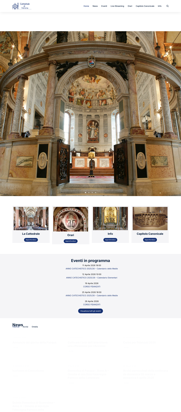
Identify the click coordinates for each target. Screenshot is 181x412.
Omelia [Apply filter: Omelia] (35, 240)
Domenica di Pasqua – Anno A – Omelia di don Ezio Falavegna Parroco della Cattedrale (88, 287)
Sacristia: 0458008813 (67, 371)
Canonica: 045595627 (67, 367)
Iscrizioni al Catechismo (28, 284)
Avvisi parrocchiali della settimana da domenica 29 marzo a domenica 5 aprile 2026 (145, 287)
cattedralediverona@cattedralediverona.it (75, 377)
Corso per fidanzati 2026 (139, 256)
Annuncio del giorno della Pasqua (34, 256)
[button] (85, 106)
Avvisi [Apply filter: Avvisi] (25, 240)
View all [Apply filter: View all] (15, 240)
